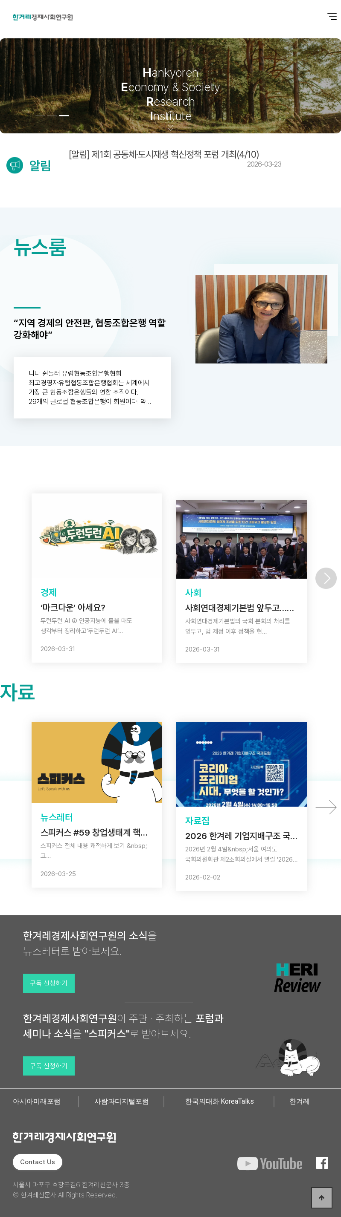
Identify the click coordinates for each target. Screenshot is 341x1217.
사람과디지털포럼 (121, 1101)
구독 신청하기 (48, 983)
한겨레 (299, 1101)
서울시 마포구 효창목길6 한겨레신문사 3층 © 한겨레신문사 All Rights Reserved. (71, 1190)
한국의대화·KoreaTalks (219, 1101)
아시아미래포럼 (37, 1101)
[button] (40, 115)
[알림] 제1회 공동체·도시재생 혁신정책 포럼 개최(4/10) (175, 158)
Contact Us (37, 1162)
